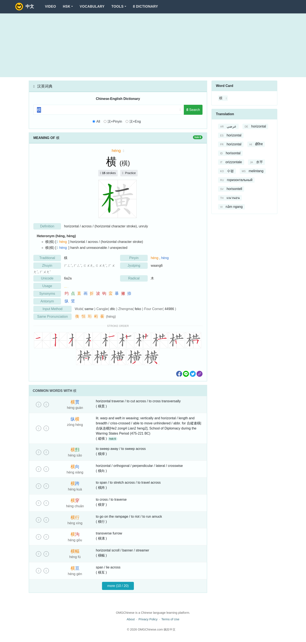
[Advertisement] (153, 45)
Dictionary (145, 6)
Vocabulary (92, 6)
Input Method (52, 309)
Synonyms (47, 293)
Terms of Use (170, 619)
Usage (47, 286)
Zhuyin (47, 265)
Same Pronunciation (52, 316)
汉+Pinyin (115, 121)
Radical (133, 278)
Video (50, 6)
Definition (47, 226)
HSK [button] (66, 6)
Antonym (47, 301)
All (98, 121)
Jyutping (134, 265)
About (131, 619)
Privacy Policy (148, 619)
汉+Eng (135, 121)
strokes (108, 173)
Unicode (47, 278)
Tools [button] (117, 6)
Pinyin (134, 258)
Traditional (47, 258)
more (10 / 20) (118, 586)
